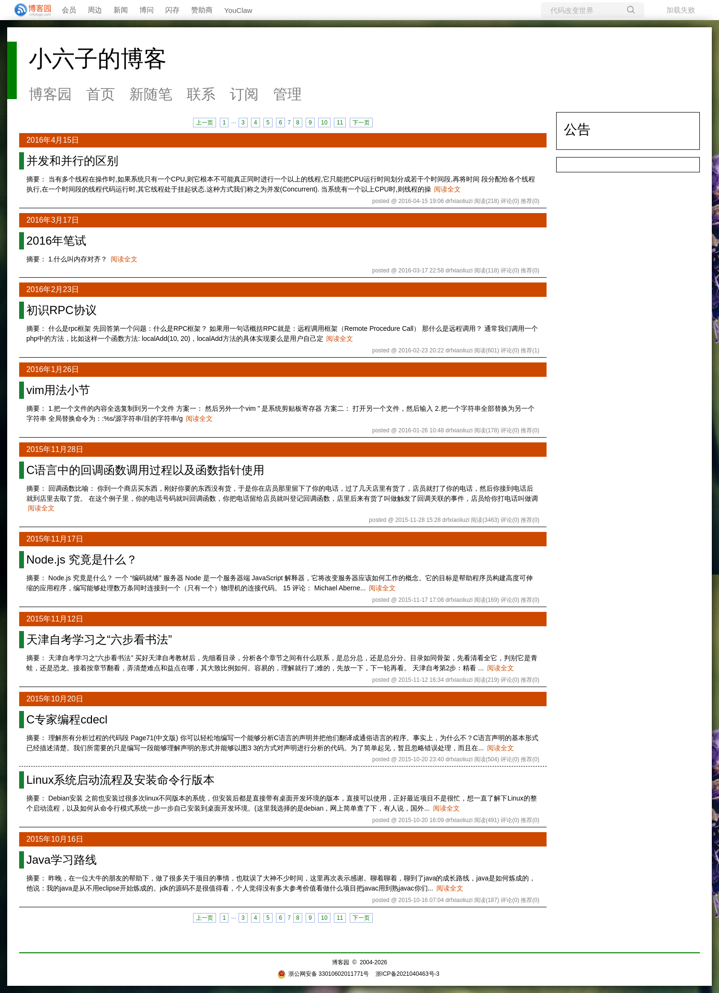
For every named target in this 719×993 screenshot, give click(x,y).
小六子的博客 (98, 58)
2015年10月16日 (54, 839)
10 (324, 122)
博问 (146, 10)
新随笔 (150, 94)
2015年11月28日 (54, 449)
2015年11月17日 (54, 539)
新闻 (121, 10)
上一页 (204, 122)
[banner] (29, 10)
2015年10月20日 (54, 699)
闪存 (172, 10)
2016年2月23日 (52, 289)
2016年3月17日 (52, 220)
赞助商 (202, 10)
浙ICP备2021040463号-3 (407, 973)
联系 (201, 94)
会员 (69, 10)
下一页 (361, 122)
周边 (95, 10)
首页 (100, 94)
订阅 (244, 94)
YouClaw (238, 10)
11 (340, 122)
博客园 (50, 94)
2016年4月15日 (52, 140)
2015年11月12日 (54, 619)
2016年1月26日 (52, 369)
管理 (287, 94)
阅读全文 (447, 189)
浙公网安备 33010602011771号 (323, 973)
